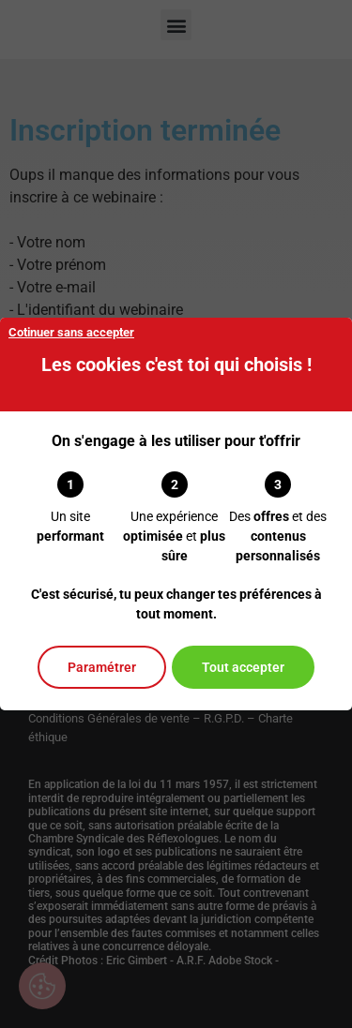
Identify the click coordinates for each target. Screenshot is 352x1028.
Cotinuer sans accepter (71, 332)
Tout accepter (243, 667)
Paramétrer (102, 667)
